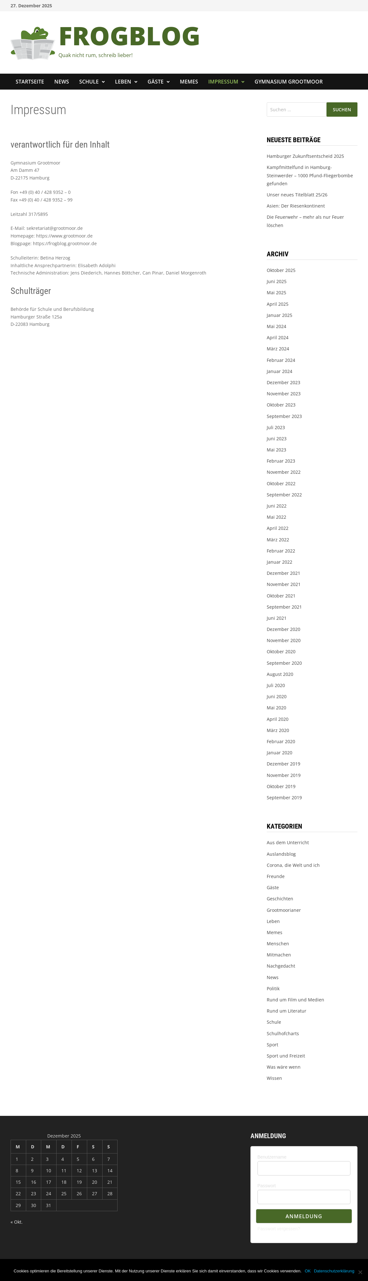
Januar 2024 (279, 371)
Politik (273, 988)
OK (308, 1271)
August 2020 (280, 674)
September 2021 (284, 607)
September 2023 (284, 416)
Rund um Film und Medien (295, 1000)
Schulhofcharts (283, 1033)
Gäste (156, 81)
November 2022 (284, 472)
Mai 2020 (276, 708)
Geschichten (280, 899)
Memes (189, 81)
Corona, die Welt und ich (293, 865)
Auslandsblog (281, 854)
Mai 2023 (276, 450)
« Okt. (17, 1222)
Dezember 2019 (283, 764)
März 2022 (278, 540)
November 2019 (284, 775)
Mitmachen (279, 955)
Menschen (278, 944)
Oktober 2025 (281, 270)
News (61, 81)
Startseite (30, 81)
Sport (272, 1045)
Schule (89, 81)
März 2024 (278, 349)
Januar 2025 (279, 315)
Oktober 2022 (281, 483)
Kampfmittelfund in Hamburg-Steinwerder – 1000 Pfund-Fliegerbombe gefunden (310, 175)
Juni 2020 (277, 696)
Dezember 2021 (283, 573)
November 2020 (284, 640)
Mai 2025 (276, 292)
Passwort (266, 1185)
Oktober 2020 (281, 651)
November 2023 (284, 394)
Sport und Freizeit (286, 1056)
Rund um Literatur (286, 1011)
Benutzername (272, 1157)
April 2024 (277, 337)
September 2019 (284, 797)
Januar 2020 (279, 753)
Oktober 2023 (281, 405)
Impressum (223, 81)
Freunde (276, 876)
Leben (123, 81)
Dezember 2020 (283, 629)
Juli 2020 (276, 685)
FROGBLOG (129, 35)
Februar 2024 (281, 360)
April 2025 (277, 304)
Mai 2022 (276, 517)
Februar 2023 (281, 461)
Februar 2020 (281, 741)
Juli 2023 (276, 427)
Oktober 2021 (281, 596)
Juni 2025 (277, 281)
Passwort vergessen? (278, 1228)
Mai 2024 (276, 326)
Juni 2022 (277, 506)
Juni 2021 (277, 618)
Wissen (274, 1078)
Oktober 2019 (281, 786)
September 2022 (284, 495)
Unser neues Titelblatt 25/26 (297, 195)
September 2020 (284, 663)
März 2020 (278, 730)
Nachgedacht (281, 966)
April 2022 (277, 528)
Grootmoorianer (284, 910)
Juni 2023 (277, 439)
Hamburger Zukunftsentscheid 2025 (305, 156)
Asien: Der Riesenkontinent (296, 206)
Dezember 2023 (283, 382)
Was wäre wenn (284, 1067)
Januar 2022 (279, 562)
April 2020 (277, 719)
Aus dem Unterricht (288, 842)
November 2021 (284, 584)
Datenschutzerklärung (334, 1271)
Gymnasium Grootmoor (289, 81)
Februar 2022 (281, 551)
